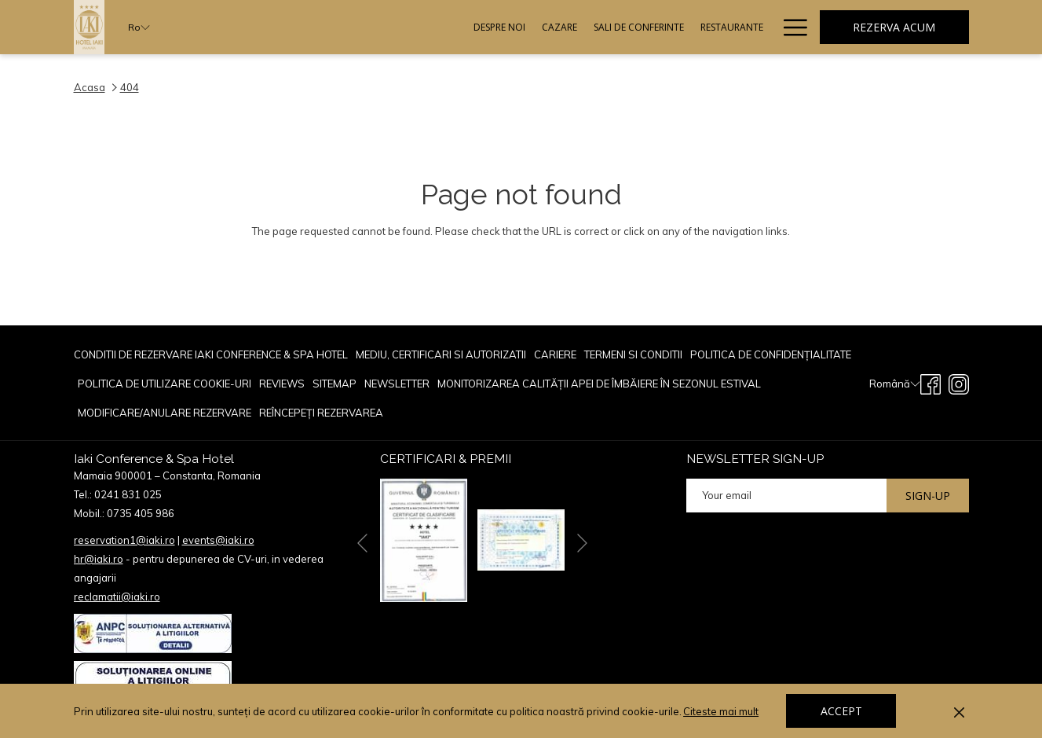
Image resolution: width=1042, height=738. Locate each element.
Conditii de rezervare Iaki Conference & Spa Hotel (211, 354)
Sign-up (927, 495)
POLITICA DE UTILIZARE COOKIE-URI (164, 383)
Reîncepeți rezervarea (321, 412)
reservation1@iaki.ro (124, 540)
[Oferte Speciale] (726, 27)
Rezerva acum (894, 27)
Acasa (89, 87)
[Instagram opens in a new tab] (959, 382)
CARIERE (555, 354)
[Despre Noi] (338, 27)
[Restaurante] (570, 27)
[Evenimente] (645, 27)
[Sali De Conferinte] (477, 27)
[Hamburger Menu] (789, 27)
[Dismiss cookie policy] (959, 711)
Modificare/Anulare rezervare (164, 412)
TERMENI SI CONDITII (633, 354)
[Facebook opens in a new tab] (930, 382)
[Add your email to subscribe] (786, 495)
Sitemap (334, 383)
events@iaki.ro (218, 540)
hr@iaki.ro (98, 559)
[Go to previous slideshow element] (362, 543)
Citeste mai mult (722, 712)
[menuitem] (213, 354)
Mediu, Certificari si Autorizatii (441, 354)
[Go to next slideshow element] (582, 543)
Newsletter (397, 383)
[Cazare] (398, 27)
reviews (282, 383)
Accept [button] (841, 710)
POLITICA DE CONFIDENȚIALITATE (770, 354)
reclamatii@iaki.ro (117, 596)
